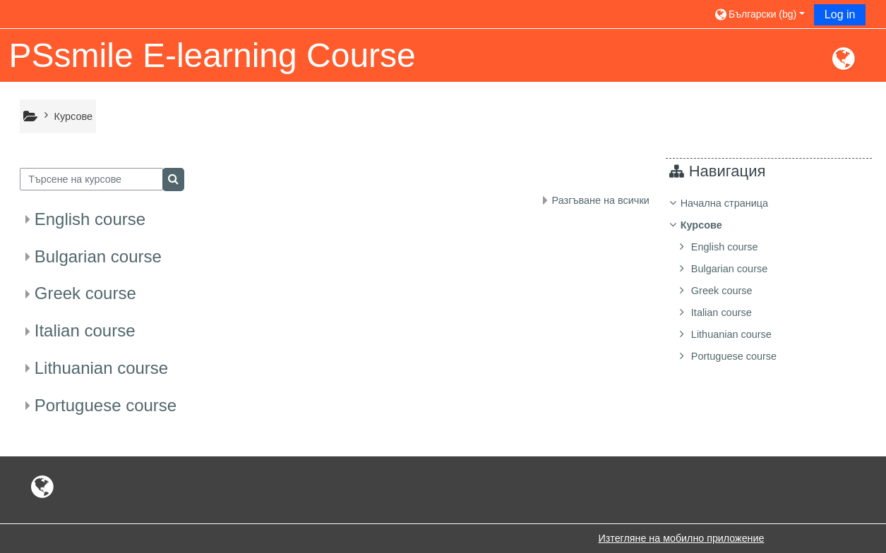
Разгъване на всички (600, 200)
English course (90, 219)
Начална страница (735, 203)
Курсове (712, 225)
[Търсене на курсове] (91, 179)
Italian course (85, 330)
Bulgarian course (98, 256)
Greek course (85, 293)
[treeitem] (774, 279)
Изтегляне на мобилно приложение (681, 538)
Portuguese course (105, 405)
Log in (840, 14)
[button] (759, 14)
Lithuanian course (101, 367)
